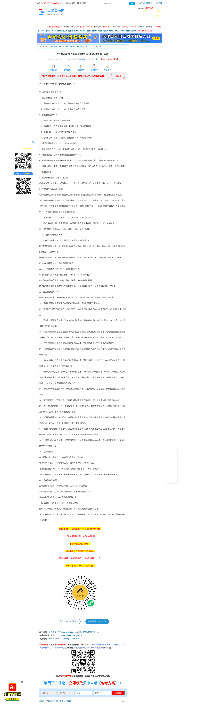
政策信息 (50, 22)
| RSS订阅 (158, 3)
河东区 (54, 31)
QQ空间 (48, 701)
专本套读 (104, 22)
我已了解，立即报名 (69, 621)
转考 (118, 27)
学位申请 (149, 27)
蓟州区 (133, 31)
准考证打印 (97, 27)
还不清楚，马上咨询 (97, 621)
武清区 (111, 31)
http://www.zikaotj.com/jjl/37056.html (64, 639)
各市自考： (41, 31)
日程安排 (72, 22)
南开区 (65, 31)
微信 (69, 701)
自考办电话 (143, 3)
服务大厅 (82, 22)
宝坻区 (117, 31)
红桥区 (76, 31)
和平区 (48, 31)
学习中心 (137, 22)
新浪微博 (54, 701)
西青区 (94, 31)
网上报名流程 (68, 27)
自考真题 (115, 22)
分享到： (42, 701)
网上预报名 (149, 22)
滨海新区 (83, 31)
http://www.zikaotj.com (71, 635)
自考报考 (61, 22)
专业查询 (93, 22)
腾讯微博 (60, 701)
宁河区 (122, 31)
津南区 (100, 31)
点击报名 (149, 8)
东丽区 (89, 31)
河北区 (70, 31)
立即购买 (117, 76)
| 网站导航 (151, 3)
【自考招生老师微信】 (109, 59)
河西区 (59, 31)
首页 (41, 22)
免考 (114, 27)
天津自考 (52, 632)
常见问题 (126, 22)
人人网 (65, 701)
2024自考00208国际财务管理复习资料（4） (79, 46)
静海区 (128, 31)
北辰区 (105, 31)
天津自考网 (53, 46)
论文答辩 (141, 27)
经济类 (61, 46)
